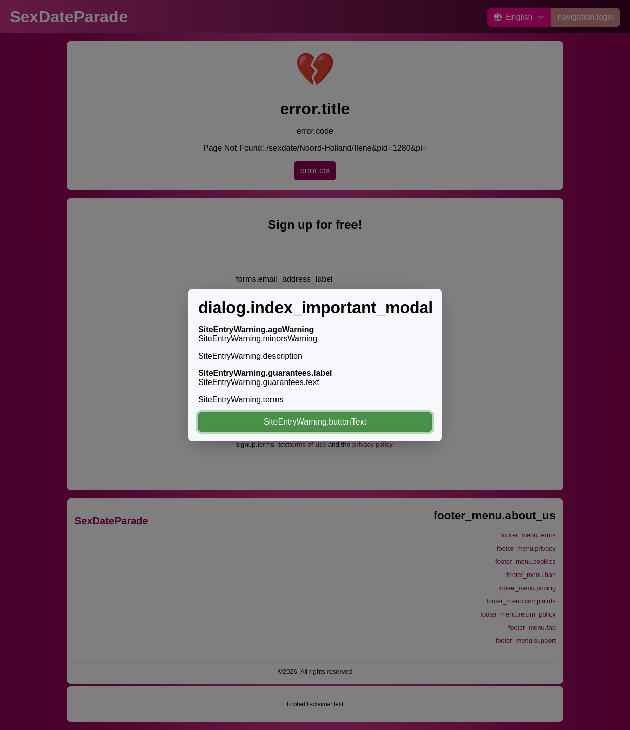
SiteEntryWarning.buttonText (315, 421)
